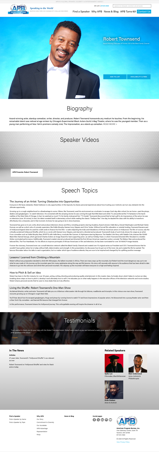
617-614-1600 (105, 6)
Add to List (115, 77)
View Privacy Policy (123, 442)
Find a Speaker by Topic (17, 422)
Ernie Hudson (110, 400)
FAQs (38, 435)
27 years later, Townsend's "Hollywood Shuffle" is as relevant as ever (31, 359)
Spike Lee (108, 374)
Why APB (96, 11)
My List (96, 6)
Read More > (110, 124)
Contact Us (144, 11)
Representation (42, 431)
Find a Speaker (81, 11)
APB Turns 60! (128, 11)
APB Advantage (42, 428)
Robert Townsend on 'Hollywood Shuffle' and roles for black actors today (31, 365)
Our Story (40, 419)
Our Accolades (42, 425)
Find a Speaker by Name (17, 419)
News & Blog (111, 11)
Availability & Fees (139, 77)
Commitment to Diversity (45, 422)
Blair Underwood (135, 374)
